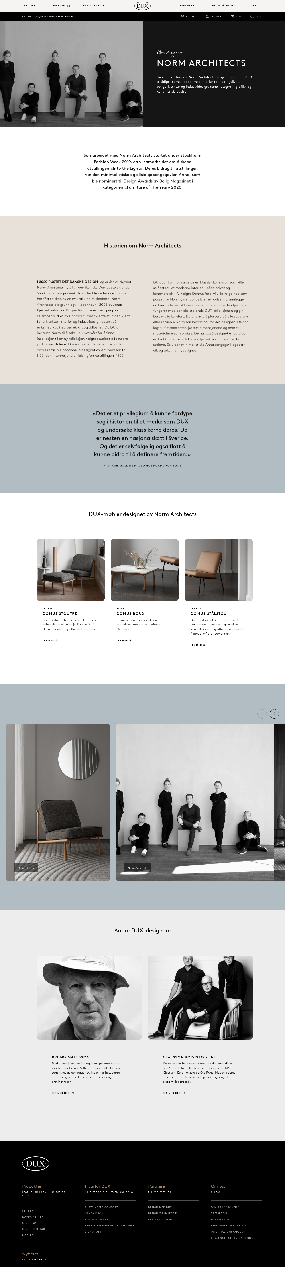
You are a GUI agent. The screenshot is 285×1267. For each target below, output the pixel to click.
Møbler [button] (59, 5)
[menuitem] (36, 6)
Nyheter (30, 1254)
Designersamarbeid (45, 16)
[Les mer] (71, 594)
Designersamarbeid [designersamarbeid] (162, 1213)
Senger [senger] (27, 1210)
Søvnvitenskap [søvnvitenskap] (96, 1219)
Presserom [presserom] (219, 1213)
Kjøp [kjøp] (239, 16)
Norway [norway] (217, 16)
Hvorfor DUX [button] (93, 5)
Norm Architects (66, 16)
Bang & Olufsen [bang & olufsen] (160, 1219)
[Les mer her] (89, 1034)
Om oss (218, 1186)
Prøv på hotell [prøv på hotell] (225, 5)
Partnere (26, 16)
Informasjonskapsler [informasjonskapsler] (228, 1231)
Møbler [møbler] (28, 1235)
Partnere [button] (187, 5)
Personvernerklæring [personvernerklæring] (228, 1225)
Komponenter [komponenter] (32, 1216)
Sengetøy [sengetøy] (29, 1222)
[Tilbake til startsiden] (142, 6)
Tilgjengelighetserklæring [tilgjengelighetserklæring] (232, 1237)
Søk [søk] (258, 16)
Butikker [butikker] (192, 16)
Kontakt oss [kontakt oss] (220, 1219)
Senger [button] (30, 5)
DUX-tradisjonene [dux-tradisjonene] (225, 1207)
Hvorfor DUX (97, 1186)
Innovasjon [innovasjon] (94, 1213)
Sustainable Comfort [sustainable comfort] (101, 1207)
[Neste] (274, 714)
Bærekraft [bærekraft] (93, 1231)
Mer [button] (253, 5)
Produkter (31, 1186)
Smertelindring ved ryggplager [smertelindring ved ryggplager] (109, 1225)
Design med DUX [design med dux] (160, 1207)
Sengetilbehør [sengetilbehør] (33, 1228)
